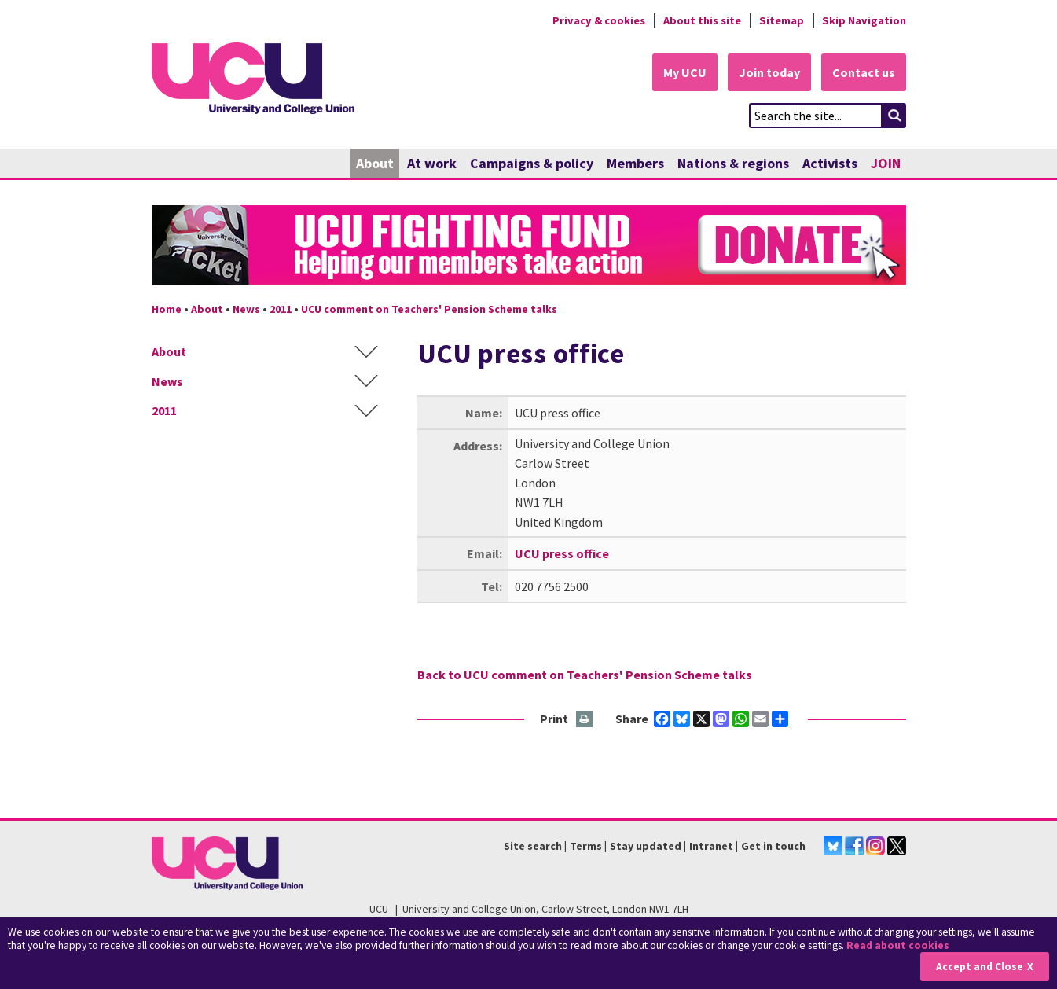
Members (635, 163)
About (375, 163)
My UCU (685, 72)
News (246, 309)
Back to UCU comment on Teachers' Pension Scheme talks (584, 674)
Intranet (711, 846)
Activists (829, 163)
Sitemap (781, 20)
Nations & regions (733, 163)
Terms (586, 846)
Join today (769, 72)
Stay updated (645, 846)
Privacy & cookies (598, 20)
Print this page (585, 719)
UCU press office (562, 553)
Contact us (863, 72)
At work (432, 163)
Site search (533, 846)
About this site (702, 20)
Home (167, 309)
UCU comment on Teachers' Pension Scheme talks (429, 309)
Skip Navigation (864, 20)
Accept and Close (979, 966)
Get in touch (773, 846)
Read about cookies (897, 945)
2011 (281, 309)
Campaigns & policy (531, 163)
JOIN (886, 163)
